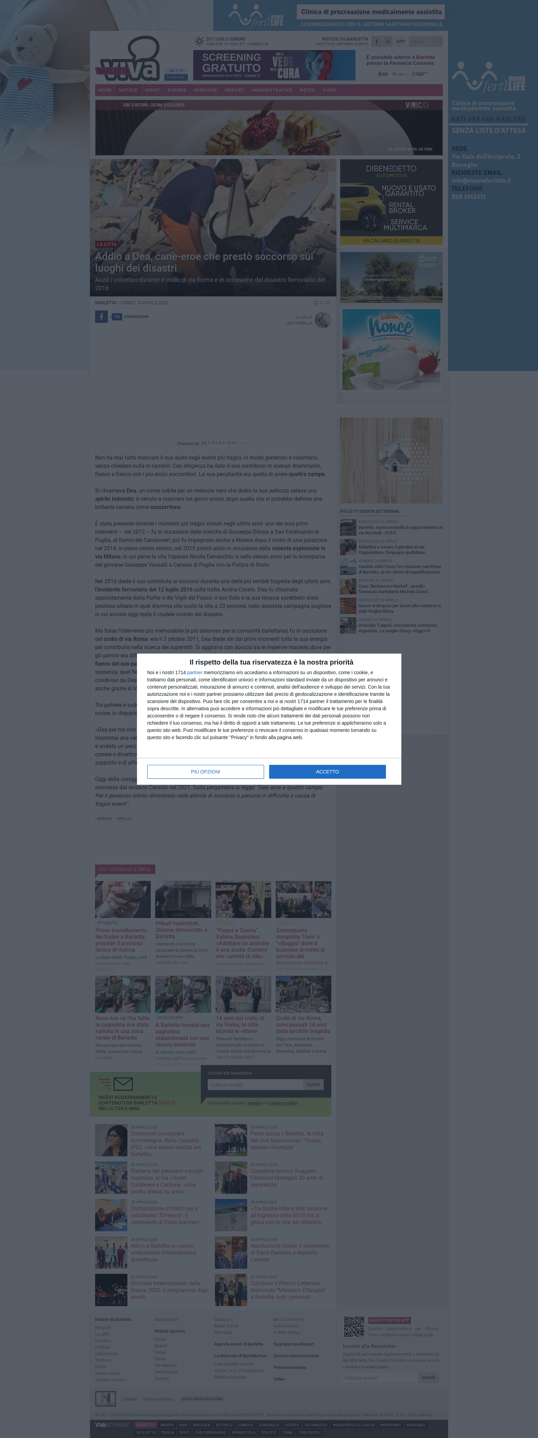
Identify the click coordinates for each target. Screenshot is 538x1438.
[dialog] (269, 719)
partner (194, 672)
